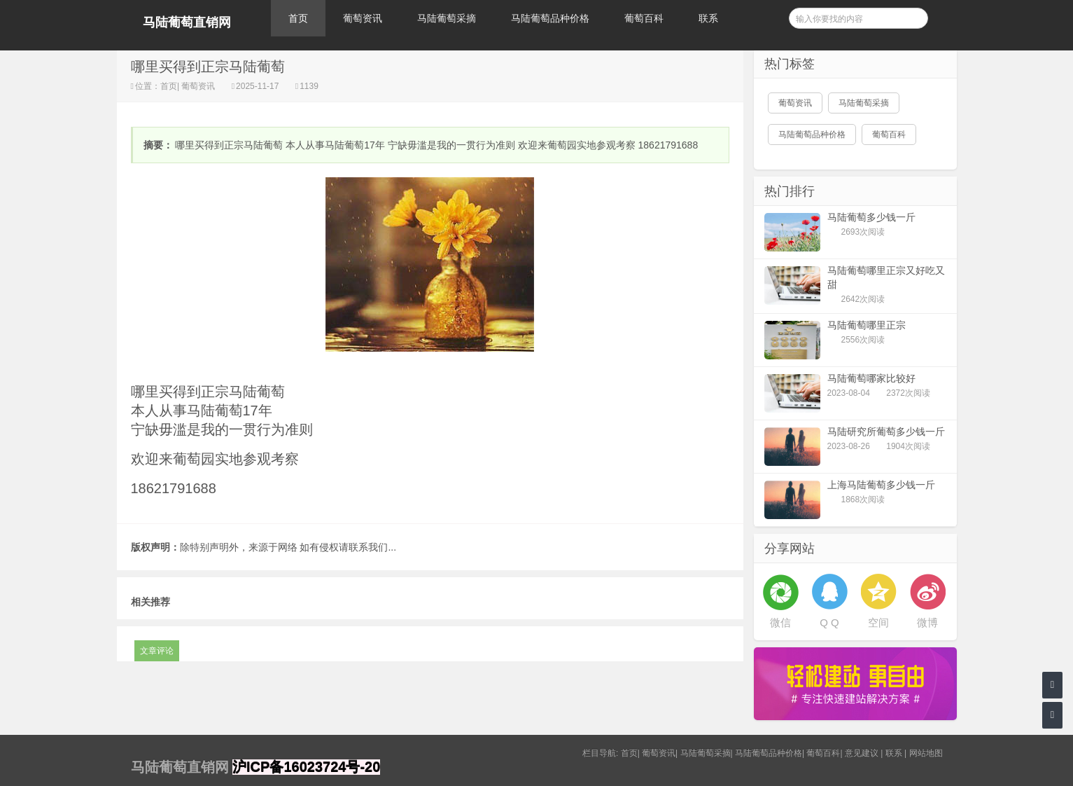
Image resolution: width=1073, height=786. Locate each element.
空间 (878, 622)
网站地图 (926, 753)
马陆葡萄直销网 (187, 22)
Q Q (829, 622)
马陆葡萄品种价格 (550, 18)
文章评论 (157, 651)
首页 (298, 18)
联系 (708, 18)
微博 (927, 622)
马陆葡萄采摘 (446, 18)
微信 (780, 622)
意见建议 (861, 753)
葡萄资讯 (362, 18)
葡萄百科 (644, 18)
